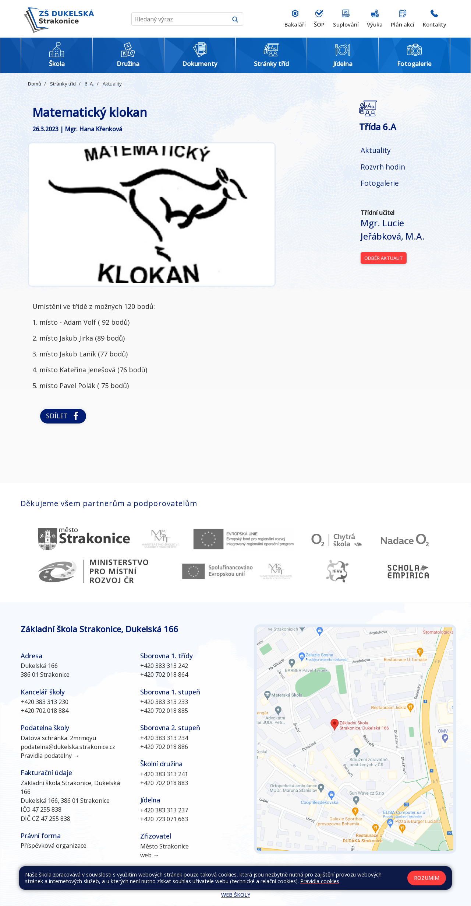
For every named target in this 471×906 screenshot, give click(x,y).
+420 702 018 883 (164, 783)
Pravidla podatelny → (50, 756)
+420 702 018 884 (44, 711)
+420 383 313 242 (164, 666)
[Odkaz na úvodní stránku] (57, 18)
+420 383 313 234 (164, 738)
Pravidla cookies (319, 881)
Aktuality (112, 83)
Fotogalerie (380, 183)
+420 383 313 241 (164, 774)
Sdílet (63, 416)
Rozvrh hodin (383, 167)
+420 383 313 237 (164, 810)
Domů (34, 83)
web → (149, 855)
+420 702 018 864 (164, 674)
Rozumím (426, 877)
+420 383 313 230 (44, 702)
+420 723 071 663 (164, 819)
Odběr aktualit (383, 258)
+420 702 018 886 (164, 747)
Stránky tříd (62, 83)
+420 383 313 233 (164, 702)
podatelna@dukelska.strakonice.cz (68, 747)
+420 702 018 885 (164, 711)
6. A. (89, 83)
